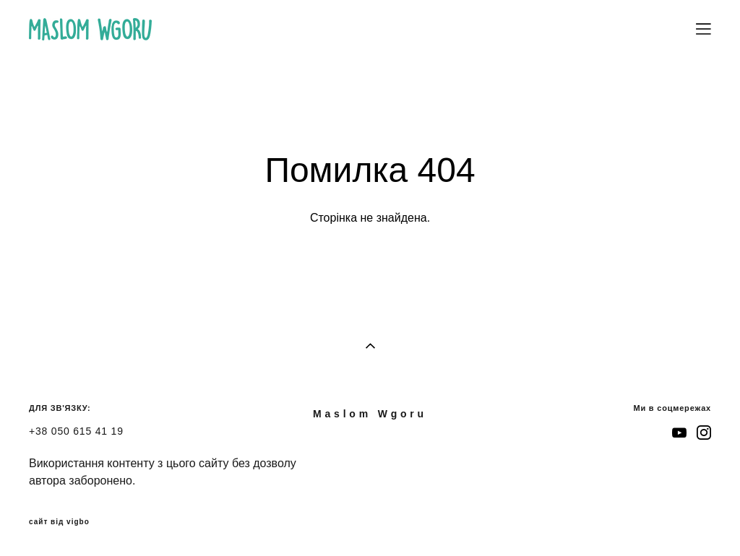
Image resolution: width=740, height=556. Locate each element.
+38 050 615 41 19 (76, 431)
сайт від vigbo (59, 522)
